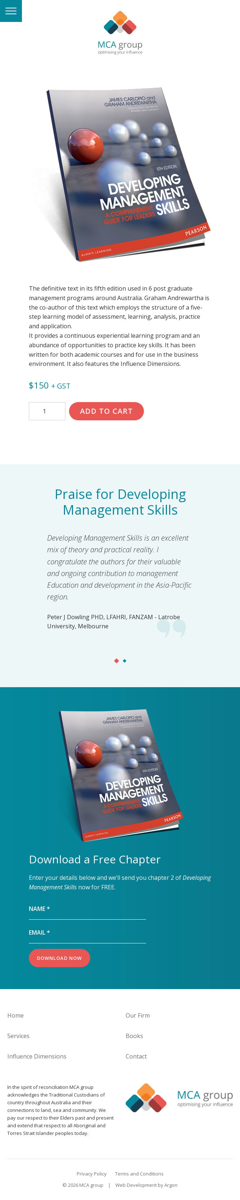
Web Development (136, 1185)
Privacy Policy (92, 1173)
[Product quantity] (47, 411)
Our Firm (138, 1015)
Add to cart (106, 411)
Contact (136, 1056)
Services (18, 1036)
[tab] (116, 658)
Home (15, 1015)
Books (134, 1036)
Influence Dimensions (36, 1056)
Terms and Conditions (139, 1173)
